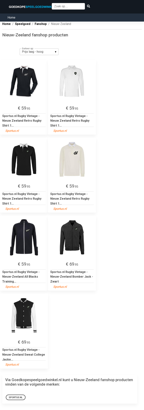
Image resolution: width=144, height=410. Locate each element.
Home (11, 17)
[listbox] (39, 51)
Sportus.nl (15, 397)
